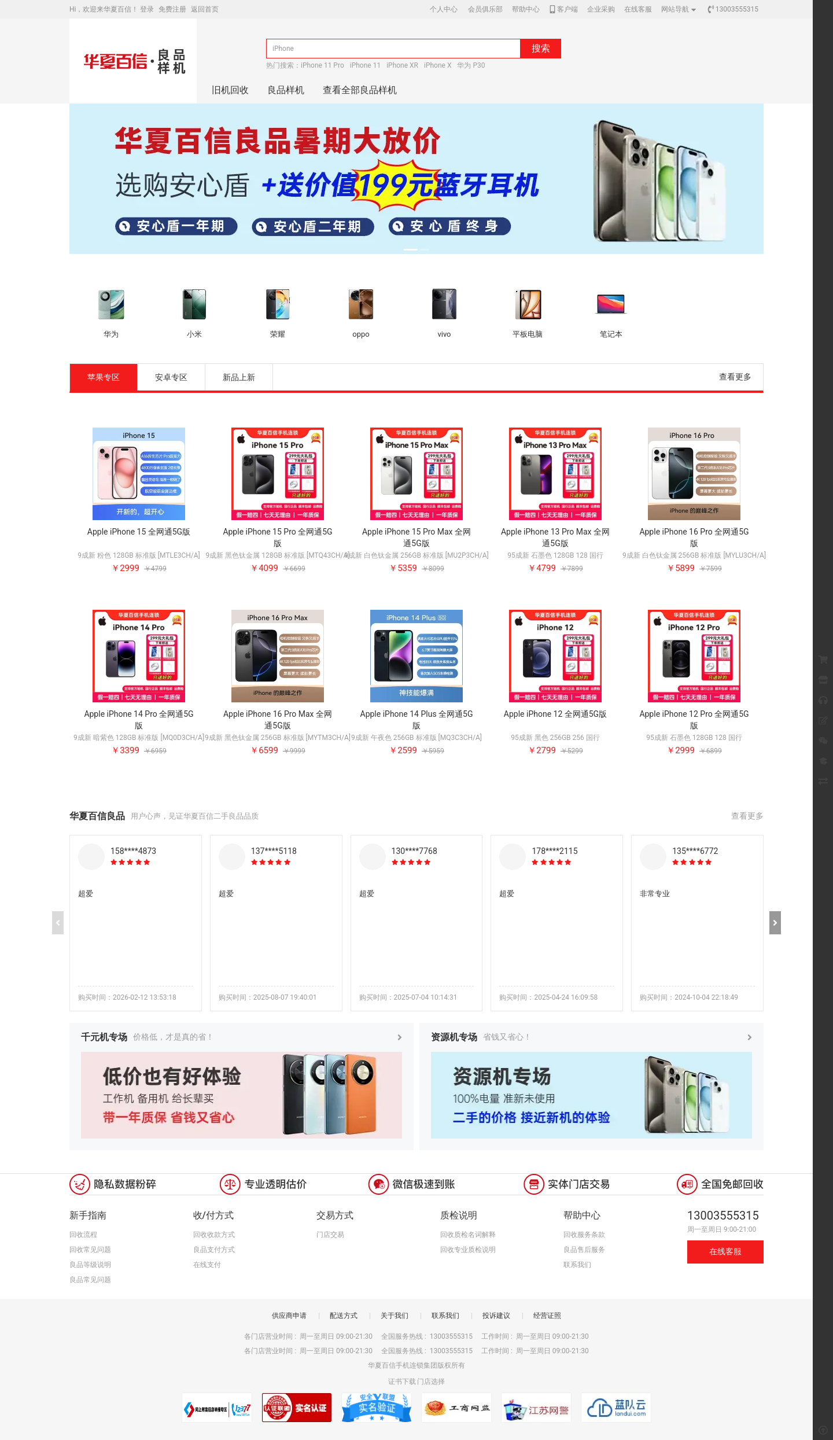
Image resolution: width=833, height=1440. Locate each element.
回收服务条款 (584, 1235)
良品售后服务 (584, 1250)
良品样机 (285, 89)
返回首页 (205, 9)
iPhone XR (402, 65)
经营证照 (547, 1316)
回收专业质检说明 (468, 1250)
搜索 (541, 48)
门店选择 (431, 1382)
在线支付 (207, 1265)
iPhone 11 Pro (322, 65)
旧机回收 (230, 89)
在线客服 (725, 1251)
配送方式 (343, 1316)
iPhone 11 (365, 65)
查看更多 (735, 376)
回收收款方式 (214, 1235)
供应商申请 (289, 1316)
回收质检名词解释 (468, 1235)
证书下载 (402, 1382)
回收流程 (83, 1235)
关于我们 (394, 1316)
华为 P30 (471, 65)
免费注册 (172, 9)
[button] (775, 922)
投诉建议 (496, 1316)
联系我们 (577, 1265)
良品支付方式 (214, 1250)
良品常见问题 (90, 1280)
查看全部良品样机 (360, 89)
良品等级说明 (90, 1265)
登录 (147, 9)
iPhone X (437, 65)
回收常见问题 (90, 1250)
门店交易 (330, 1235)
